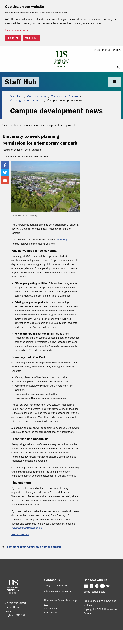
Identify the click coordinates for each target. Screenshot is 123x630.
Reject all (13, 37)
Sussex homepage (102, 50)
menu (114, 81)
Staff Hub (20, 81)
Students (117, 50)
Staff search (50, 612)
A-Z (46, 604)
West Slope (63, 239)
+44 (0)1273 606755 (55, 585)
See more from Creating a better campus (34, 546)
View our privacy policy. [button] (17, 29)
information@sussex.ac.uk (58, 591)
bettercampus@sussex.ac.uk (26, 527)
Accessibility (50, 608)
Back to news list (20, 534)
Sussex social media (94, 591)
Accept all (31, 37)
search (119, 67)
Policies (88, 600)
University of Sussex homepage (61, 600)
